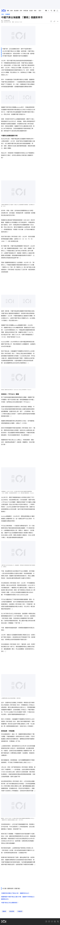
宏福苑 (31, 10)
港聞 (8, 10)
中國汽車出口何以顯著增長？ (9, 902)
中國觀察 (7, 14)
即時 (21, 10)
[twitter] (58, 921)
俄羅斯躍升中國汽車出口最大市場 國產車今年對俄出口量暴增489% (17, 898)
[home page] (3, 11)
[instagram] (49, 921)
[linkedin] (55, 921)
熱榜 (35, 10)
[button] (51, 21)
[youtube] (52, 921)
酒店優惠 (16, 10)
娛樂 (11, 10)
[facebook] (46, 921)
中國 (2, 14)
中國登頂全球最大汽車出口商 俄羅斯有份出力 (15, 893)
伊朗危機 (25, 10)
